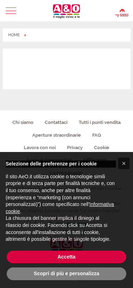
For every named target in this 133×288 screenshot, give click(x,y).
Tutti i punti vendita (100, 122)
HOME (14, 35)
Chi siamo (22, 122)
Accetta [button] (66, 257)
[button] (11, 10)
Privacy (75, 147)
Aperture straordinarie (56, 135)
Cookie (101, 147)
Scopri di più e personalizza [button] (66, 273)
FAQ (96, 135)
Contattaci (56, 122)
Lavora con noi (40, 147)
